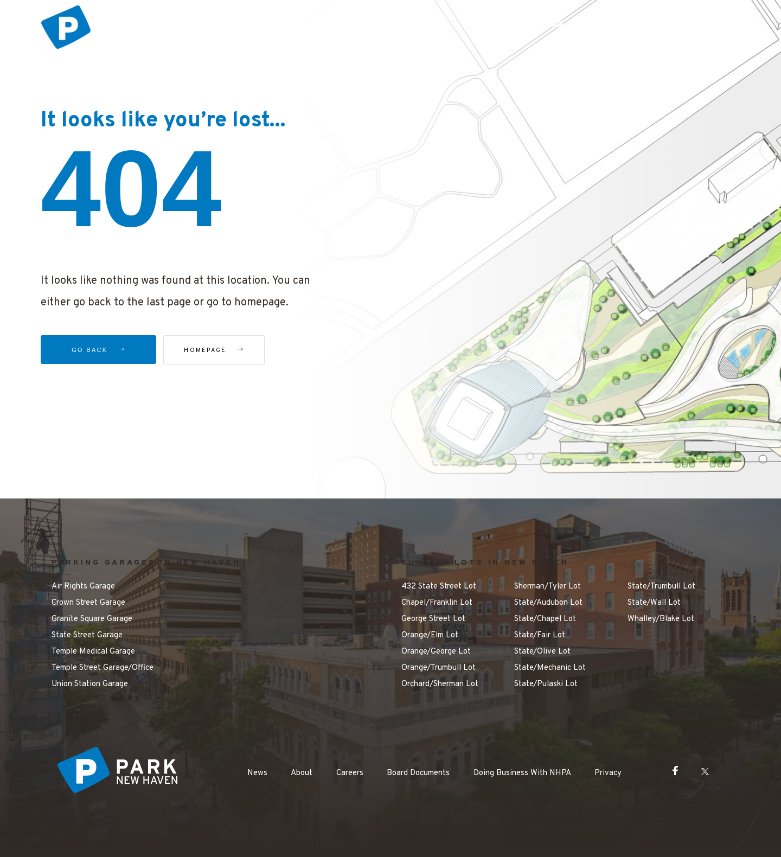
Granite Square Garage (92, 619)
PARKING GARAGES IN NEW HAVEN (146, 562)
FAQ (555, 25)
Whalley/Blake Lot (661, 619)
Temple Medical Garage (93, 652)
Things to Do (409, 25)
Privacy (608, 773)
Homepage (225, 350)
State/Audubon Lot (548, 603)
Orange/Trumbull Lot (438, 668)
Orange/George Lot (436, 652)
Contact (698, 25)
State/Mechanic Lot (550, 668)
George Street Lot (433, 619)
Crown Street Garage (88, 603)
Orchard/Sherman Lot (439, 684)
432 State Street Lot (438, 586)
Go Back (98, 350)
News (257, 773)
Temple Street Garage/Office (102, 668)
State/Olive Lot (542, 652)
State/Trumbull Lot (661, 586)
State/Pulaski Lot (546, 684)
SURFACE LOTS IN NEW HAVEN (485, 562)
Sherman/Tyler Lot (547, 586)
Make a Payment (623, 25)
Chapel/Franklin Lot (436, 603)
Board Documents (418, 773)
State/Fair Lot (539, 635)
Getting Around (491, 25)
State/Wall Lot (654, 603)
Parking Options (326, 25)
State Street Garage (87, 635)
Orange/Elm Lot (429, 635)
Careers (349, 773)
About (301, 773)
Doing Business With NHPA (522, 773)
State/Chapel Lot (545, 619)
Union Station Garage (90, 684)
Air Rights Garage (83, 586)
